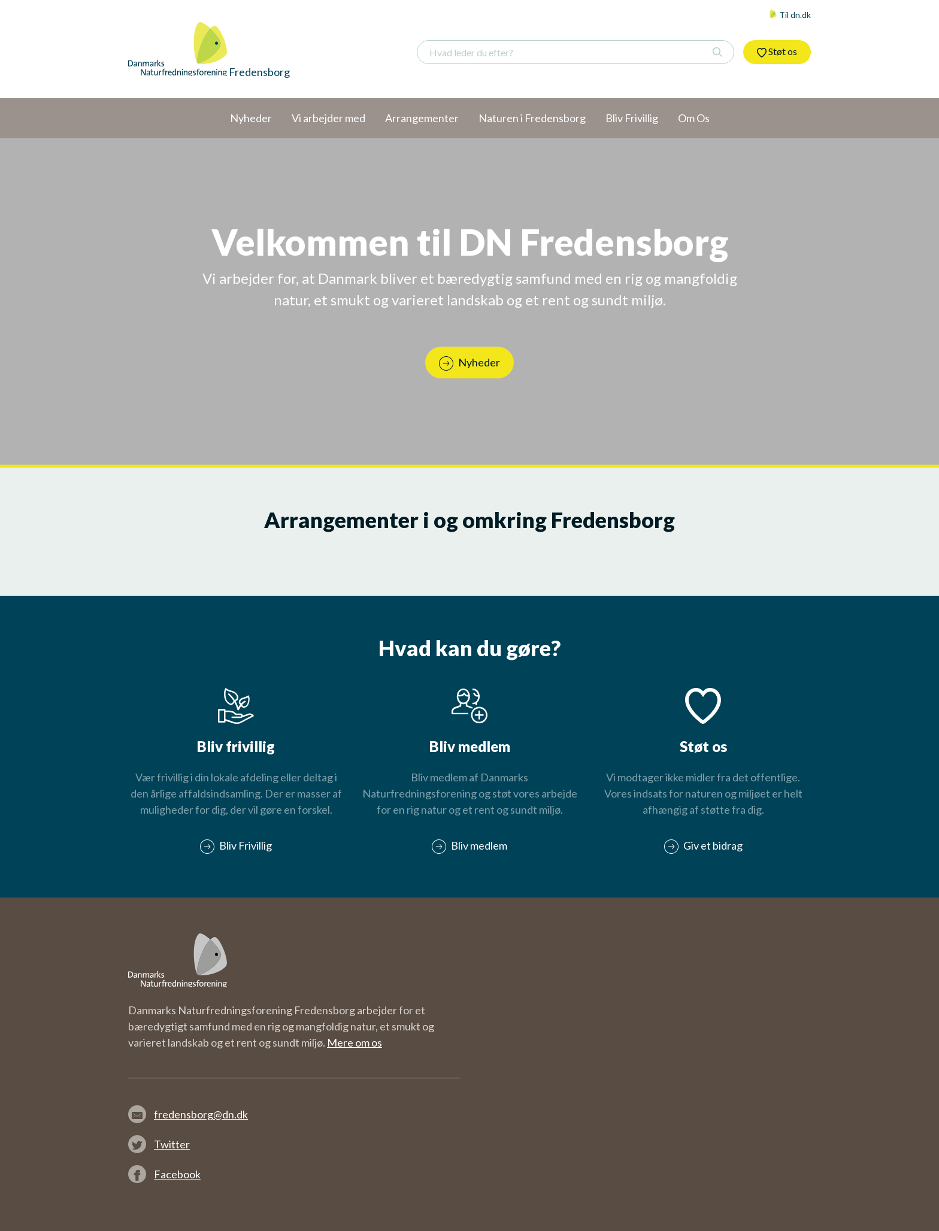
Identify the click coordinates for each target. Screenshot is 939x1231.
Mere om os (354, 1042)
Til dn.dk (790, 15)
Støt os (777, 51)
